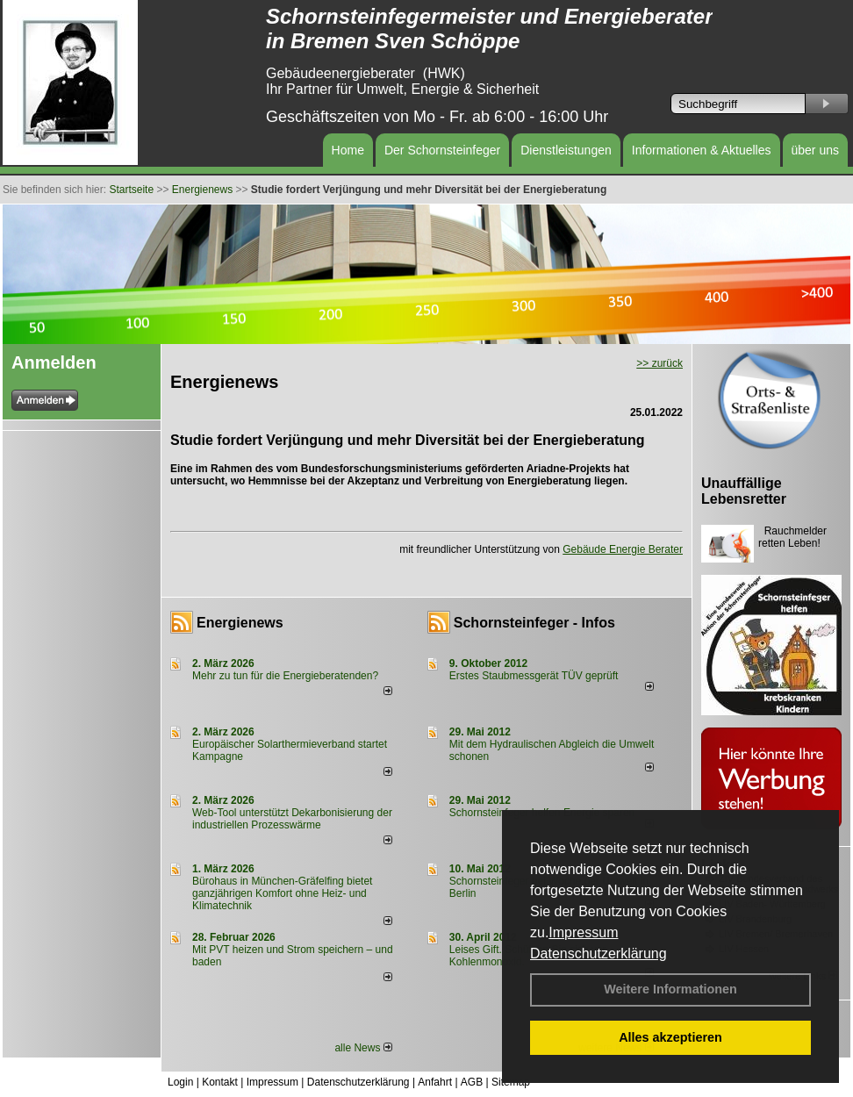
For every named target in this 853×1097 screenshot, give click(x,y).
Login (180, 1082)
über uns (815, 150)
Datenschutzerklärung (598, 953)
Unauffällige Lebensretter (743, 491)
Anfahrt (435, 1082)
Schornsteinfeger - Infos (534, 622)
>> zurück (659, 363)
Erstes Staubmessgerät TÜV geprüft (534, 676)
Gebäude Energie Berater (623, 549)
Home (348, 150)
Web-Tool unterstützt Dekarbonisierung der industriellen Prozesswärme (292, 819)
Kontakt (220, 1082)
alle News (362, 1048)
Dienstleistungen (566, 150)
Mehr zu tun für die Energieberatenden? (285, 676)
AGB (472, 1082)
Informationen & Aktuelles (701, 150)
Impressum (583, 932)
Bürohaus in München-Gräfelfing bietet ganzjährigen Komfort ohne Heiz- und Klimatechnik (282, 893)
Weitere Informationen (670, 989)
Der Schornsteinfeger (442, 150)
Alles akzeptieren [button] (670, 1037)
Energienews (240, 622)
